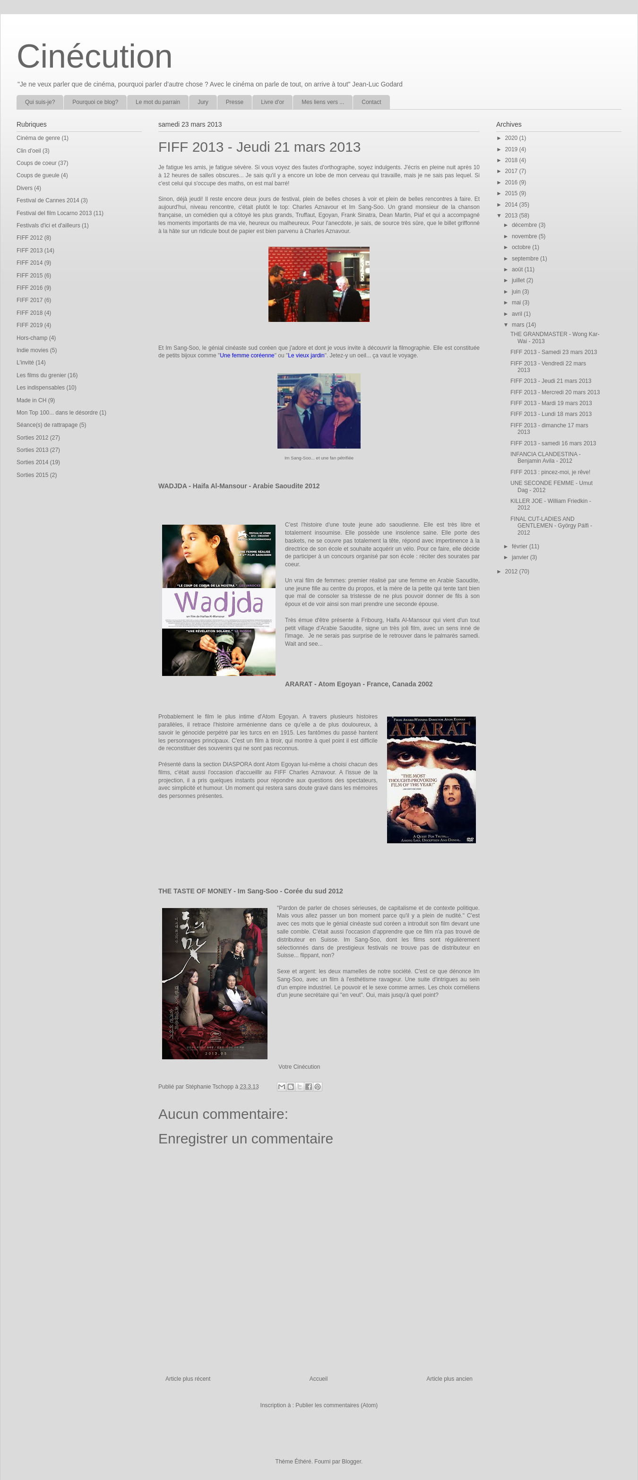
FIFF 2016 (30, 288)
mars (519, 324)
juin (517, 291)
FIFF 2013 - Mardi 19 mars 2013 (551, 403)
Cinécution (95, 56)
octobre (522, 247)
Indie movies (32, 350)
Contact (371, 102)
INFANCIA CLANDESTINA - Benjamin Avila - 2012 (545, 457)
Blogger (351, 1461)
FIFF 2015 (30, 275)
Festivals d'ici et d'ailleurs (48, 225)
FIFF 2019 (30, 325)
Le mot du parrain (158, 102)
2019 (512, 149)
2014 (512, 204)
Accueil (319, 1379)
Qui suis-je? (40, 102)
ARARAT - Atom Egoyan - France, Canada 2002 (359, 684)
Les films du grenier (41, 375)
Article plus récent (187, 1379)
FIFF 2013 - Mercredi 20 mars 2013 (555, 392)
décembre (525, 225)
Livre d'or (272, 102)
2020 (512, 138)
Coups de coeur (37, 163)
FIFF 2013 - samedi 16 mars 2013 (553, 443)
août (518, 269)
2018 (512, 160)
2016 (512, 182)
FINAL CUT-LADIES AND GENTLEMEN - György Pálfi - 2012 (551, 526)
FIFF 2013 (30, 250)
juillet (519, 280)
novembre (525, 236)
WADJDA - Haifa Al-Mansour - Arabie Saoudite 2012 (239, 486)
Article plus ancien (450, 1379)
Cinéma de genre (38, 138)
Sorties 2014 (32, 462)
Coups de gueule (38, 175)
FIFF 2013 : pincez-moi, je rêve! (550, 472)
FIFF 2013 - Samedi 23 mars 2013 (553, 352)
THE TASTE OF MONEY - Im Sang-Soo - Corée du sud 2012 (250, 891)
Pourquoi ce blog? (95, 102)
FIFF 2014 (30, 263)
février (520, 546)
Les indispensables (41, 387)
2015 (512, 193)
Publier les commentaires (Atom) (336, 1405)
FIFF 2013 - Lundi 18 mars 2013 (551, 414)
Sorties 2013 (32, 450)
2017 (512, 171)
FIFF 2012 (30, 237)
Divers (25, 188)
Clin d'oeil (29, 150)
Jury (203, 102)
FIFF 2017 (30, 300)
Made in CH (31, 400)
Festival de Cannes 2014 (48, 200)
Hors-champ (32, 338)
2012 (512, 571)
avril (518, 314)
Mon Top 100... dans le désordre (57, 412)
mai (517, 302)
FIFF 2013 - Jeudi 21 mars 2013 (550, 381)
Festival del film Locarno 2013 (54, 213)
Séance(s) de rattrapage (47, 425)
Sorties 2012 (32, 437)
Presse (234, 102)
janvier (521, 557)
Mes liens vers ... (323, 102)
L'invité (25, 362)
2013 (512, 215)
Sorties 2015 (32, 475)
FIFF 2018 (30, 313)
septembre (526, 258)
